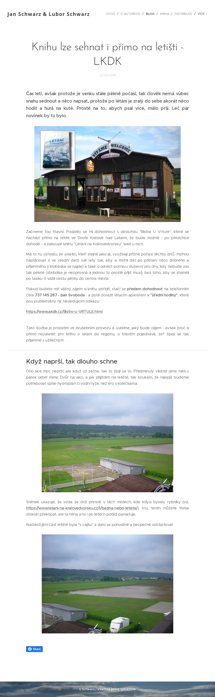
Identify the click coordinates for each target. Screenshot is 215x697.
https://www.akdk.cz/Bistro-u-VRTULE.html (64, 311)
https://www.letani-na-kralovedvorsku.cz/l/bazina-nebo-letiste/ (81, 508)
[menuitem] (112, 13)
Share (34, 649)
